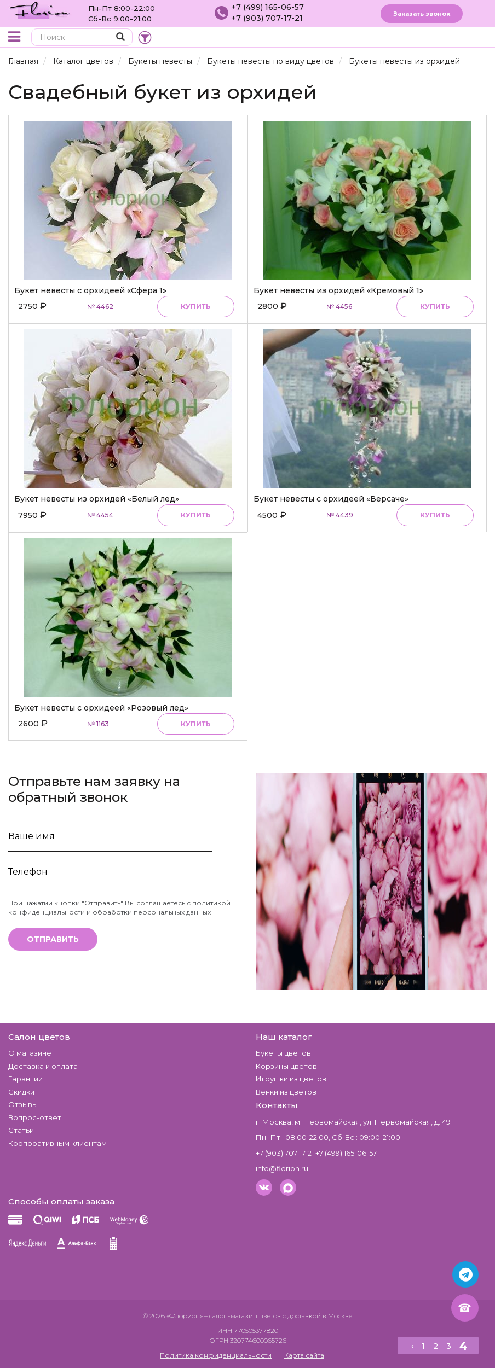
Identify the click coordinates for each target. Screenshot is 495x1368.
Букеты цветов (283, 1053)
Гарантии (25, 1078)
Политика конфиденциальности (216, 1355)
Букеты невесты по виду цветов (270, 61)
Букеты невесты (160, 61)
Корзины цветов (286, 1066)
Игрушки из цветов (291, 1078)
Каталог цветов (83, 61)
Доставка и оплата (43, 1066)
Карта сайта (304, 1355)
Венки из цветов (286, 1091)
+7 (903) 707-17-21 (267, 18)
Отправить (53, 939)
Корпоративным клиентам (57, 1143)
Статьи (21, 1130)
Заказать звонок (421, 14)
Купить (196, 306)
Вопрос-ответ (34, 1117)
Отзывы (23, 1104)
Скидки (21, 1091)
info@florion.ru (282, 1168)
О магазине (29, 1053)
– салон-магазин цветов (242, 1316)
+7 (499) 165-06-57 (267, 7)
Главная (23, 61)
